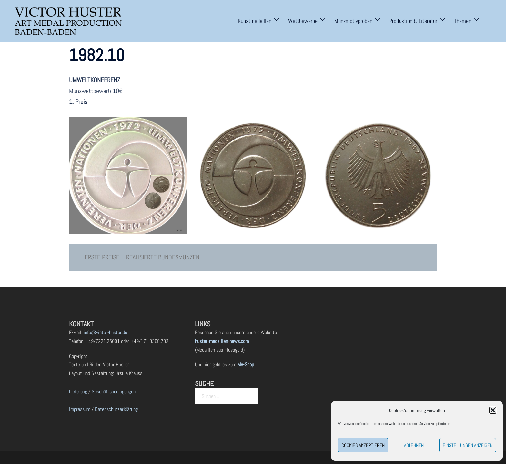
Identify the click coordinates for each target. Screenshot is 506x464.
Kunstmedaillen (254, 20)
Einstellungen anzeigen (467, 445)
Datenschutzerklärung (116, 409)
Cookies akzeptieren (363, 445)
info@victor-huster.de (104, 332)
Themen (462, 20)
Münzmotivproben (353, 20)
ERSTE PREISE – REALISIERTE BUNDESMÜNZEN (142, 257)
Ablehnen (414, 445)
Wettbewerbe (303, 20)
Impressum (79, 409)
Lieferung (78, 391)
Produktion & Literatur (413, 20)
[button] (493, 410)
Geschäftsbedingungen (114, 391)
